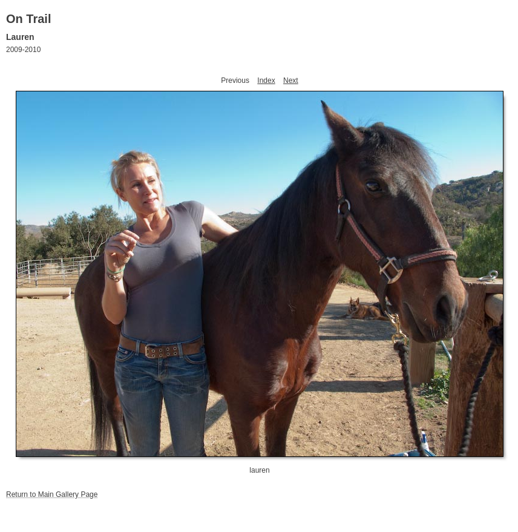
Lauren (20, 37)
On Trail (28, 18)
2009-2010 (23, 49)
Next (290, 80)
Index (266, 80)
